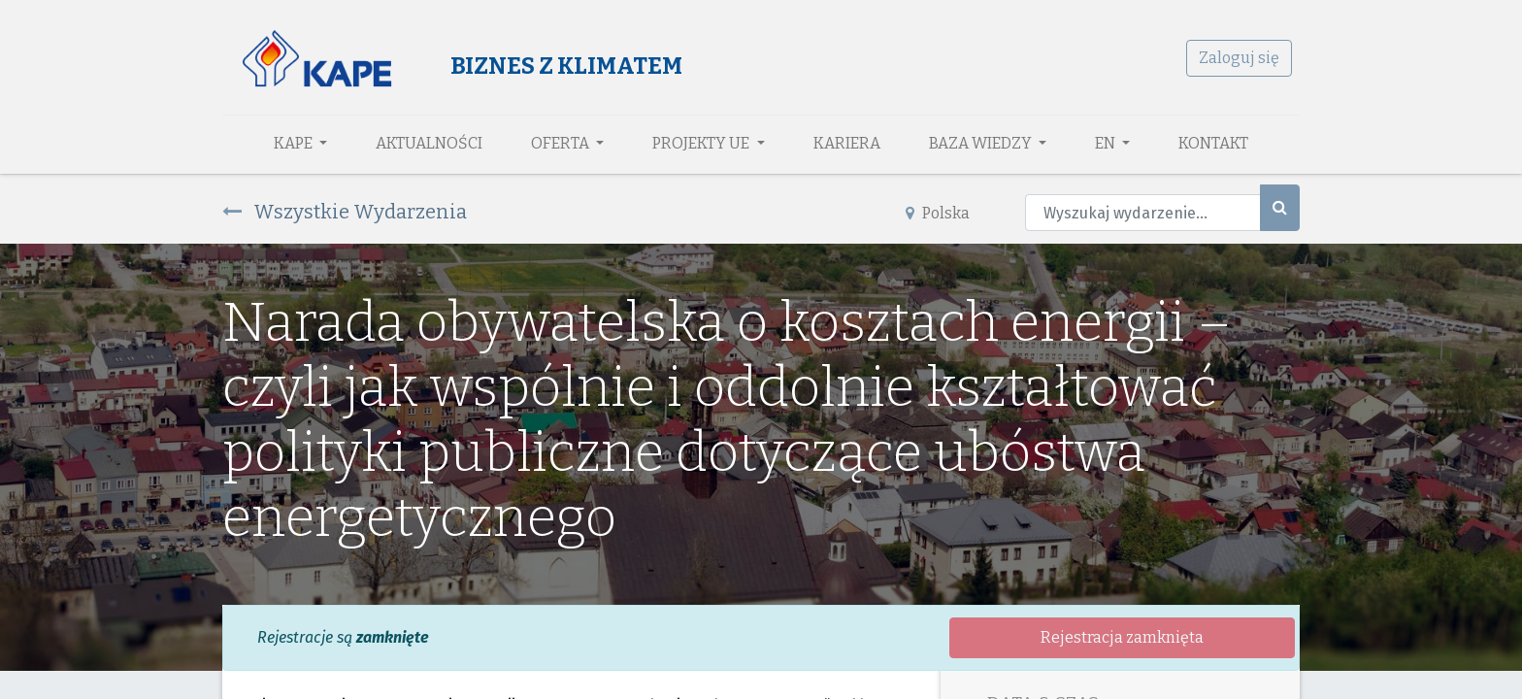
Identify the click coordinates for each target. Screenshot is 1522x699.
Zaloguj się (1239, 58)
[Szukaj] (1280, 207)
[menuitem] (429, 143)
